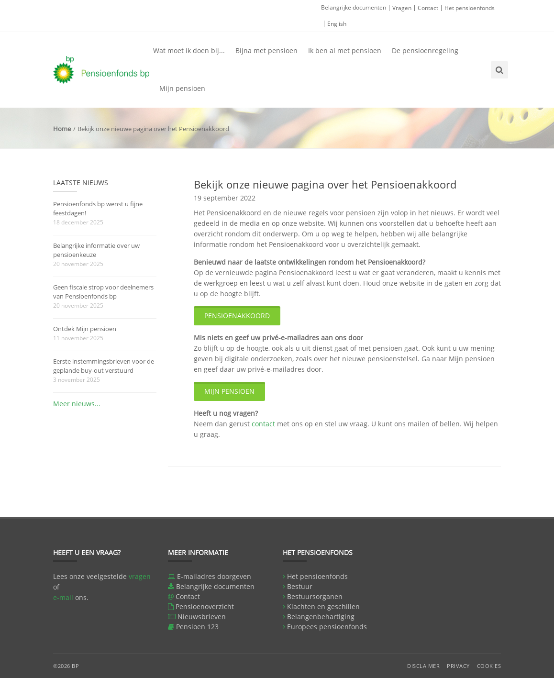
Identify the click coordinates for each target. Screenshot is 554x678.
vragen (140, 576)
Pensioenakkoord (237, 315)
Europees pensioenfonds (327, 626)
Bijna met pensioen (266, 50)
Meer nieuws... (76, 403)
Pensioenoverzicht (205, 606)
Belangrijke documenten (353, 7)
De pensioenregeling (425, 50)
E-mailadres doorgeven (214, 576)
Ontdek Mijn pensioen (84, 328)
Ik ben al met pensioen (344, 50)
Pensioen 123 (197, 626)
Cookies (489, 665)
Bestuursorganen (315, 596)
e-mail (63, 597)
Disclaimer (423, 665)
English (336, 24)
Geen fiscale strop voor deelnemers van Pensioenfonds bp (103, 291)
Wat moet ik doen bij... (189, 50)
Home (62, 128)
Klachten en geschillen (323, 606)
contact (263, 423)
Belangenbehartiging (321, 616)
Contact (428, 8)
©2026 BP (66, 665)
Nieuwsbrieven (201, 616)
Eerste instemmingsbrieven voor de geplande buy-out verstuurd (103, 366)
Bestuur (299, 586)
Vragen (401, 8)
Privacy (458, 665)
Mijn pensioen (182, 88)
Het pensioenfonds (469, 8)
